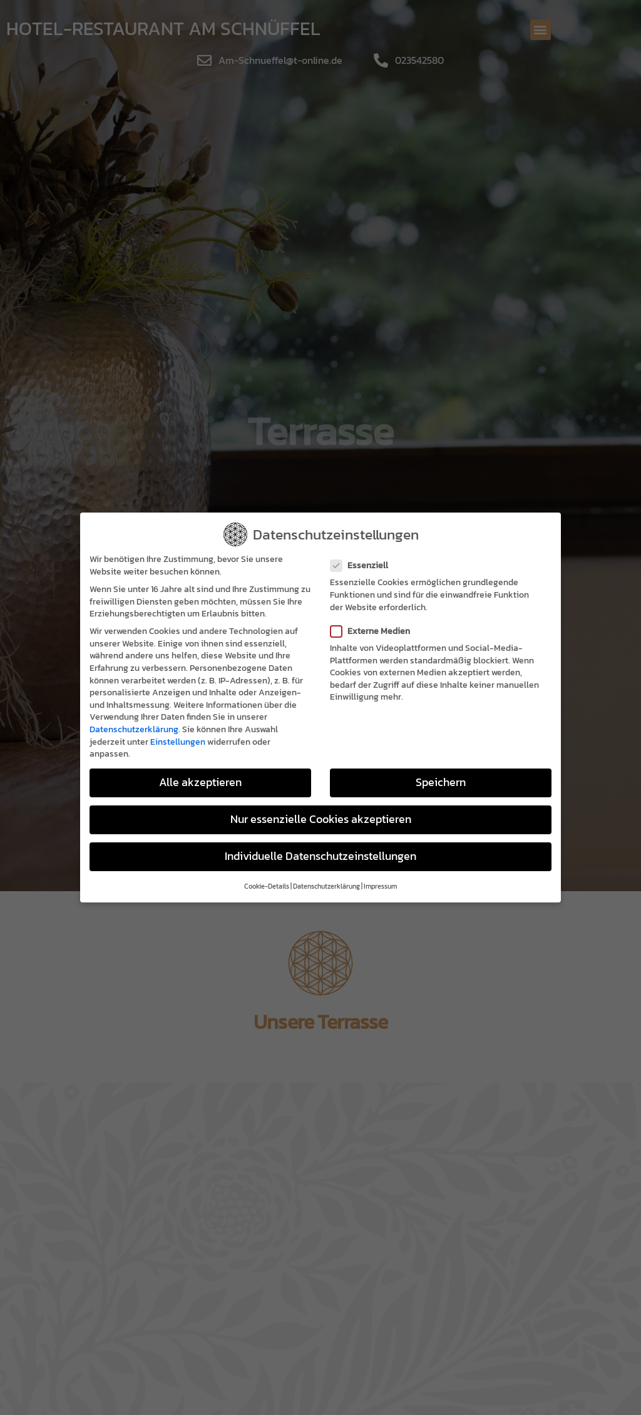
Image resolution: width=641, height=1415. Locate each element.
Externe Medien (374, 631)
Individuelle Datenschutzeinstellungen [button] (320, 856)
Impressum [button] (380, 886)
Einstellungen (177, 741)
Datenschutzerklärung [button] (326, 886)
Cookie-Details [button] (266, 886)
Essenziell (363, 565)
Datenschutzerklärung (134, 729)
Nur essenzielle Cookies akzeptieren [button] (320, 819)
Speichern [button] (441, 782)
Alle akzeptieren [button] (200, 782)
